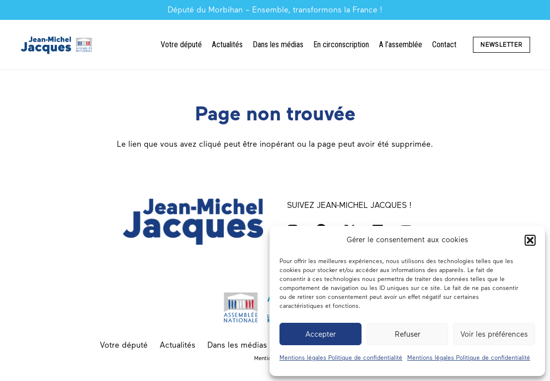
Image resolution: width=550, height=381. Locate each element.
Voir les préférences (494, 334)
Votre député (124, 345)
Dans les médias (237, 345)
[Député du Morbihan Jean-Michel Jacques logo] (57, 45)
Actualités (177, 345)
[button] (530, 240)
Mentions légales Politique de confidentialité (340, 357)
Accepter (320, 334)
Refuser (407, 334)
